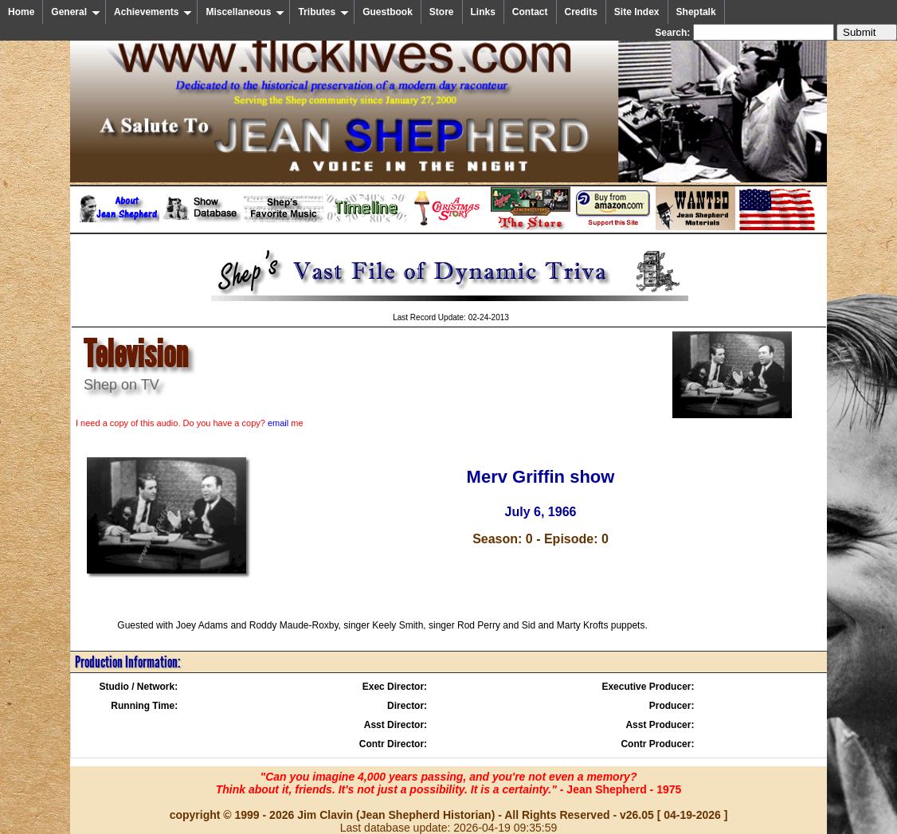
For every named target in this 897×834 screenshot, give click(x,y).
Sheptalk (696, 12)
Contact (530, 12)
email (278, 423)
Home (21, 12)
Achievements (153, 12)
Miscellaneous (245, 12)
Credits (581, 12)
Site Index (637, 12)
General (75, 12)
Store (441, 12)
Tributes (323, 12)
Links (483, 12)
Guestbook (387, 12)
